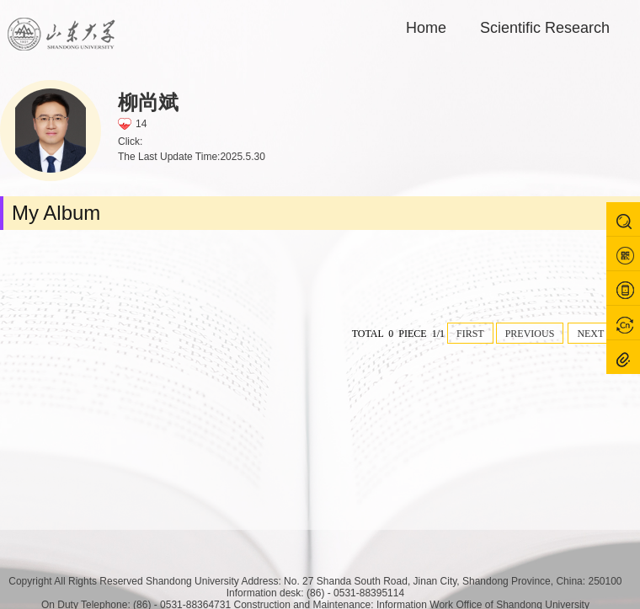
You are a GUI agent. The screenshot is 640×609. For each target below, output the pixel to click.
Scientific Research (545, 27)
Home (426, 27)
